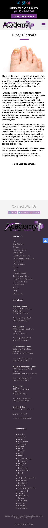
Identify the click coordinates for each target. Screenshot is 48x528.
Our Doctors (18, 244)
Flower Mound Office (22, 255)
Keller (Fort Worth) (26, 478)
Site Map (17, 524)
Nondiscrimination (27, 524)
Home (15, 241)
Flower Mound (24, 458)
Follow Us (24, 212)
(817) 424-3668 (24, 11)
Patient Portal (19, 285)
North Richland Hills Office (24, 258)
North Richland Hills (26, 488)
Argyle (21, 434)
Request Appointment (24, 16)
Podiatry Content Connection (23, 518)
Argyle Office (19, 261)
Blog (15, 290)
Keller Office (18, 253)
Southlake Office (20, 250)
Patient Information (20, 276)
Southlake (22, 500)
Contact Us (17, 293)
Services (16, 267)
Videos (15, 270)
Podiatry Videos (20, 273)
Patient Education (20, 282)
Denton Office (19, 264)
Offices (16, 247)
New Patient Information (23, 279)
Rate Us (16, 288)
